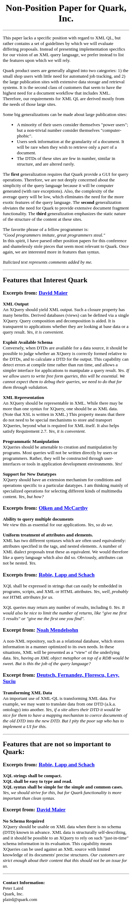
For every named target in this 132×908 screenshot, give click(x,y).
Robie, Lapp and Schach (67, 575)
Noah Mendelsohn (57, 630)
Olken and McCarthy (63, 508)
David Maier (53, 293)
